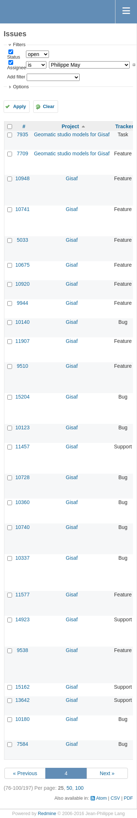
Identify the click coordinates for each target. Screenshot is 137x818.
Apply (19, 106)
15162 (22, 687)
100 (79, 788)
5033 (22, 240)
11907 (22, 341)
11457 (22, 446)
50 (69, 788)
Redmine (47, 813)
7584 (22, 744)
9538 (22, 650)
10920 (22, 284)
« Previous (25, 773)
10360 (22, 502)
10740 (22, 527)
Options (20, 86)
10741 (22, 209)
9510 (22, 366)
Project (70, 126)
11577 (22, 594)
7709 (22, 153)
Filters (19, 44)
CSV (115, 798)
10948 (22, 178)
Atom (101, 798)
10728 (22, 477)
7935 (22, 134)
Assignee (16, 67)
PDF (128, 798)
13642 (22, 700)
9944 (22, 303)
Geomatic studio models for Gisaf (72, 134)
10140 (22, 322)
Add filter (16, 76)
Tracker (124, 126)
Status (13, 57)
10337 (22, 558)
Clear (48, 106)
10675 (22, 265)
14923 (22, 619)
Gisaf (72, 178)
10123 (22, 427)
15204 (22, 397)
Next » (107, 773)
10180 (22, 719)
